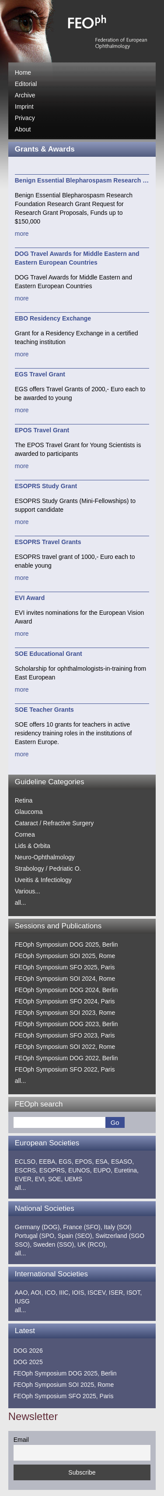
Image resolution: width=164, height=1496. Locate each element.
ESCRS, (26, 1170)
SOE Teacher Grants (44, 709)
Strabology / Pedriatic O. (48, 868)
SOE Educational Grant (48, 653)
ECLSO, (26, 1161)
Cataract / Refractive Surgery (54, 823)
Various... (27, 891)
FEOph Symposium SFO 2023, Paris (65, 1035)
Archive (25, 95)
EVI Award (30, 597)
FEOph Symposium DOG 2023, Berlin (66, 1023)
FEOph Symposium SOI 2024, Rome (65, 978)
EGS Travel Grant (40, 374)
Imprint (24, 106)
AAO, (22, 1292)
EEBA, (48, 1161)
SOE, (55, 1178)
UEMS (73, 1178)
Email (21, 1439)
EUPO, (102, 1170)
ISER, (117, 1292)
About (23, 129)
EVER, (24, 1178)
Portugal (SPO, (35, 1235)
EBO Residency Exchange (53, 318)
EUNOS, (80, 1170)
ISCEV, (97, 1292)
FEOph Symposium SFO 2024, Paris (65, 1001)
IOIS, (79, 1292)
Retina (23, 800)
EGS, (66, 1161)
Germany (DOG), (38, 1227)
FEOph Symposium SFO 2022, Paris (65, 1069)
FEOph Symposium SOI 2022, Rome (65, 1046)
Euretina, (126, 1170)
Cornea (25, 834)
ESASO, (122, 1161)
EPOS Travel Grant (42, 430)
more (22, 233)
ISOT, (134, 1292)
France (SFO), (82, 1227)
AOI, (37, 1292)
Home (23, 72)
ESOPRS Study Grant (46, 486)
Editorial (26, 83)
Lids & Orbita (32, 845)
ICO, (51, 1292)
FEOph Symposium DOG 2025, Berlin (66, 944)
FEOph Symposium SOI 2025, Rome (65, 955)
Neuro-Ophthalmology (45, 857)
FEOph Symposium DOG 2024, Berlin (66, 989)
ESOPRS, (52, 1170)
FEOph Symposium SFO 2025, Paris (65, 967)
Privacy (25, 117)
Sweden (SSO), (54, 1244)
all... (20, 902)
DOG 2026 (28, 1350)
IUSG (22, 1301)
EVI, (40, 1178)
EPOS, (84, 1161)
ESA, (102, 1161)
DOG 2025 (28, 1361)
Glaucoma (29, 811)
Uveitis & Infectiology (43, 879)
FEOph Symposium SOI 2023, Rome (65, 1012)
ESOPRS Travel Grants (48, 541)
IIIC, (64, 1292)
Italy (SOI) (118, 1227)
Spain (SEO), (76, 1235)
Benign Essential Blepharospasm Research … (82, 180)
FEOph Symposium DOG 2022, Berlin (66, 1058)
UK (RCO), (92, 1244)
